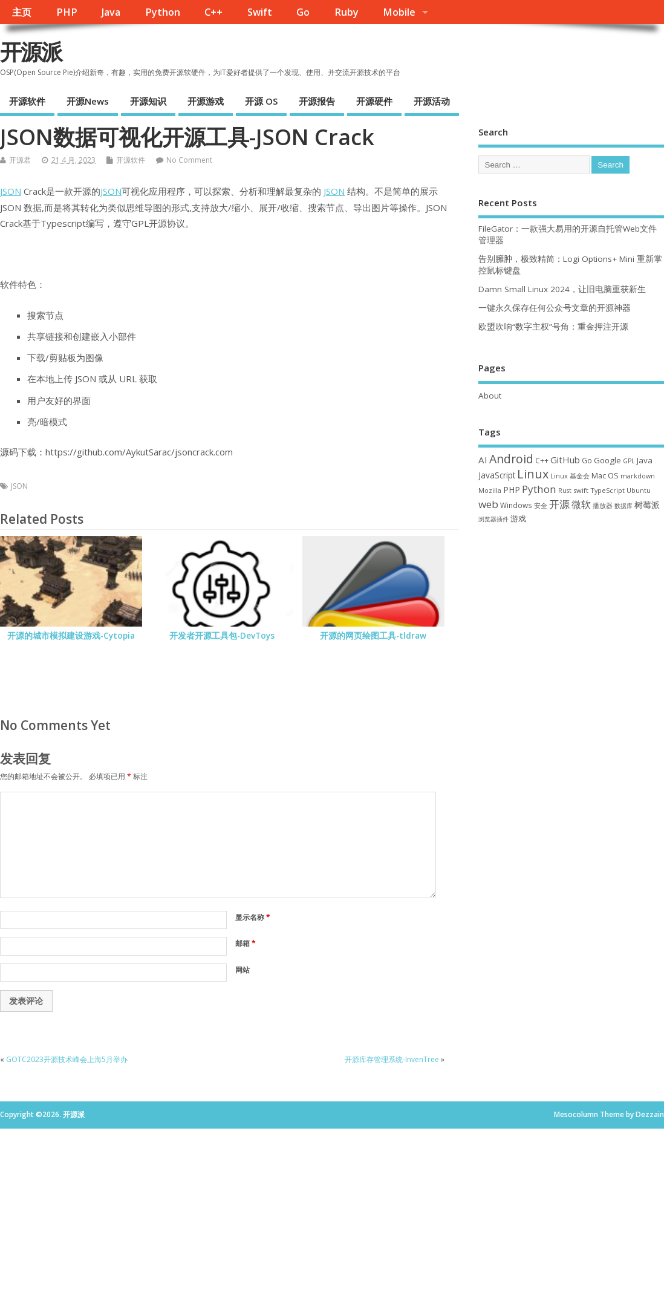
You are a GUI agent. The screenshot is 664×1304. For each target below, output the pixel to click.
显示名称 (252, 917)
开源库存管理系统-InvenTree (392, 1059)
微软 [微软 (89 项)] (581, 504)
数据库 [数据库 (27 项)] (623, 505)
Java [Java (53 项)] (645, 460)
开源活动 (432, 101)
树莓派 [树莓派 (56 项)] (647, 505)
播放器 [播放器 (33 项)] (603, 505)
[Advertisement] (571, 623)
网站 (242, 970)
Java (111, 12)
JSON (10, 191)
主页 (21, 12)
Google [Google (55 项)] (607, 460)
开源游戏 (205, 101)
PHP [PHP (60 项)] (511, 489)
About (489, 395)
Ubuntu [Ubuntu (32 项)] (639, 490)
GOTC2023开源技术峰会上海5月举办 (67, 1059)
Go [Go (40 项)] (587, 460)
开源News (88, 101)
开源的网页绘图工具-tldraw (373, 635)
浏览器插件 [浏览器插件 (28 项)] (493, 519)
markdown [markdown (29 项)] (637, 476)
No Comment (189, 160)
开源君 (20, 160)
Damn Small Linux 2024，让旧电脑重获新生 (562, 289)
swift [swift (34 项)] (580, 490)
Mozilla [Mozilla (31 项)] (489, 490)
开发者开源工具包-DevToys (222, 635)
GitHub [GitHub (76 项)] (565, 460)
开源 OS (261, 101)
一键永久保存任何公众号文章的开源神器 (554, 307)
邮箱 (245, 943)
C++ (213, 12)
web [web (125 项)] (488, 504)
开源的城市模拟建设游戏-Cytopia (71, 635)
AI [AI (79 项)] (482, 460)
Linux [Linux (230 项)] (532, 474)
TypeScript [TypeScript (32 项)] (607, 490)
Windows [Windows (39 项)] (516, 505)
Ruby (346, 12)
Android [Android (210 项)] (511, 459)
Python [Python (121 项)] (539, 489)
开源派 (31, 52)
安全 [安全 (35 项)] (540, 505)
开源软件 (27, 101)
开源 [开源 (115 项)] (559, 504)
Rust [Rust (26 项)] (564, 490)
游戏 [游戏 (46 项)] (518, 518)
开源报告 (317, 101)
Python (162, 12)
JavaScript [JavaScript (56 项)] (496, 475)
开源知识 (148, 101)
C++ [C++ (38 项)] (541, 460)
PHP (66, 12)
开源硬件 (374, 101)
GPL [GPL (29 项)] (629, 461)
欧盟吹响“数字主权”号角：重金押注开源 (553, 326)
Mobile (399, 12)
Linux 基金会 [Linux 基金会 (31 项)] (570, 475)
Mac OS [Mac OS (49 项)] (605, 475)
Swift (259, 12)
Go (303, 12)
